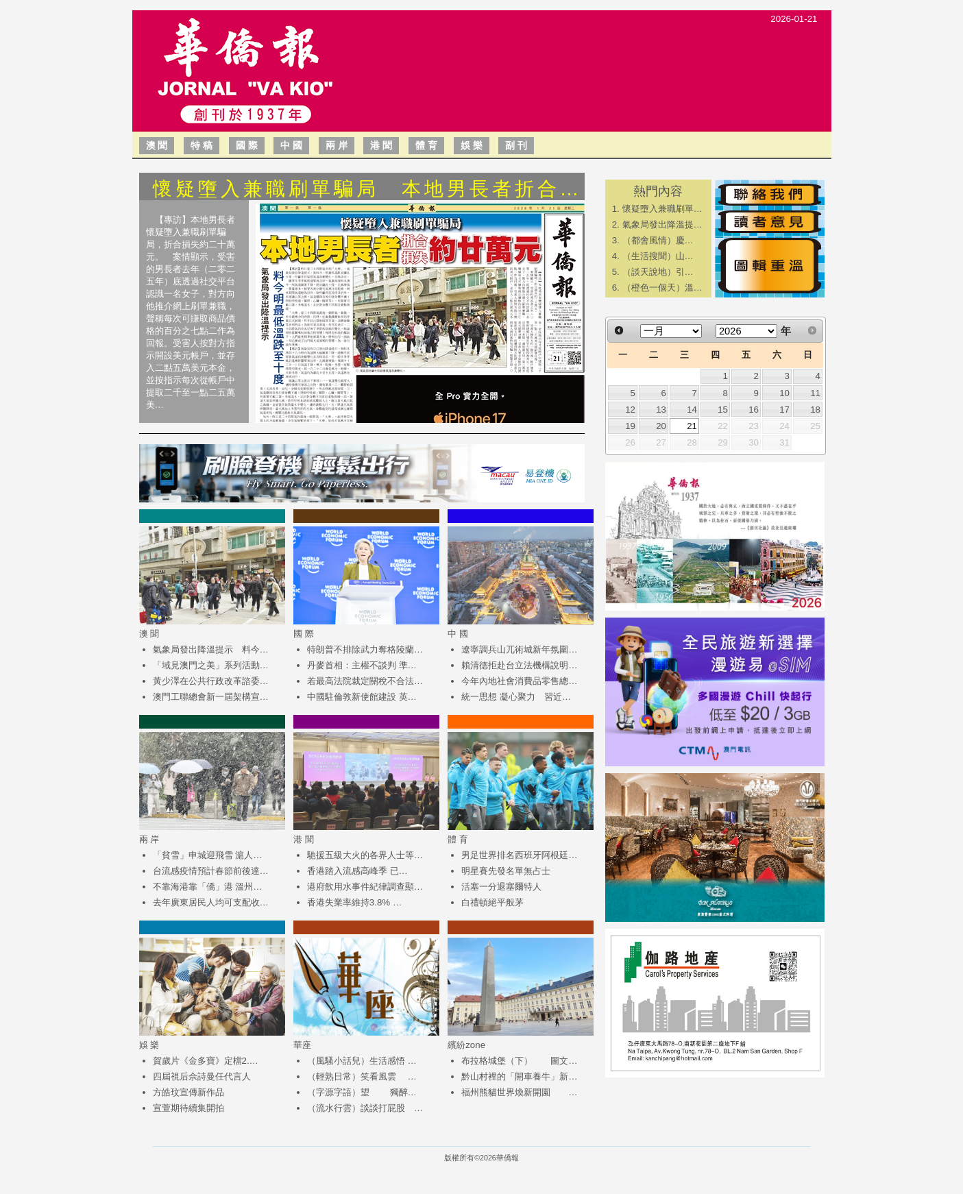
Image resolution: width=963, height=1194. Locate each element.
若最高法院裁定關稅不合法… (365, 681)
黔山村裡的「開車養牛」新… (519, 1076)
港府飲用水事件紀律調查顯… (365, 886)
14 (692, 409)
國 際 (247, 145)
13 (661, 409)
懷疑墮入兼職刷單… (662, 209)
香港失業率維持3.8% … (354, 902)
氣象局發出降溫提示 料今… (211, 649)
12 (630, 409)
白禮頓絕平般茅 (492, 902)
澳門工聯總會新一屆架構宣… (211, 697)
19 (630, 426)
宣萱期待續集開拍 (188, 1108)
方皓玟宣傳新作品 (188, 1092)
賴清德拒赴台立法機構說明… (519, 665)
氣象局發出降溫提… (662, 224)
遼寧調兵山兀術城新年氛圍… (519, 649)
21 (692, 426)
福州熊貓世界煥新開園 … (519, 1092)
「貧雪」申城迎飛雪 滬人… (208, 855)
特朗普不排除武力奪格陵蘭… (365, 649)
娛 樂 (472, 145)
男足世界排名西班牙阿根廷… (519, 855)
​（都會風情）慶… (658, 240)
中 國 (291, 145)
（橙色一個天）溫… (662, 287)
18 (815, 409)
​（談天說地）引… (658, 272)
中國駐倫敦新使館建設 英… (362, 697)
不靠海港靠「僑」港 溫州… (208, 886)
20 (661, 426)
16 (753, 409)
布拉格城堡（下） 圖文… (519, 1061)
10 (784, 393)
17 (784, 409)
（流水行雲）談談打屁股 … (365, 1108)
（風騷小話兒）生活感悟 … (362, 1061)
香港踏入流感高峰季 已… (357, 871)
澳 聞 (157, 145)
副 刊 (516, 145)
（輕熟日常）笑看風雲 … (362, 1076)
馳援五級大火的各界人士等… (365, 855)
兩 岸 (337, 145)
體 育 (426, 145)
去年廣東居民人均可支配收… (211, 902)
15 (723, 409)
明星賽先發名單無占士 (505, 871)
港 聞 (381, 145)
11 (815, 393)
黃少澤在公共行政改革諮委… (211, 681)
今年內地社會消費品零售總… (519, 681)
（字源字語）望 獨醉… (362, 1092)
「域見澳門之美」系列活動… (211, 665)
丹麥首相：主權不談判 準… (362, 665)
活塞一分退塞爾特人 (501, 886)
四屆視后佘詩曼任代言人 (202, 1076)
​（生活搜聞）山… (658, 256)
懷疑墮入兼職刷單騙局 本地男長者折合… (368, 188)
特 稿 (201, 145)
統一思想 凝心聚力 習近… (516, 697)
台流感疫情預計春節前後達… (211, 871)
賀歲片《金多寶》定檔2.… (205, 1061)
